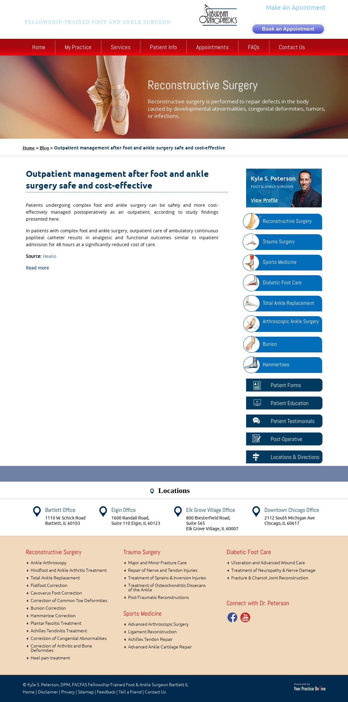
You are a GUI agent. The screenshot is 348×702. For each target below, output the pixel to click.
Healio (49, 256)
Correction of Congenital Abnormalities (69, 638)
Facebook (232, 617)
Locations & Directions (295, 457)
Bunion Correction (48, 608)
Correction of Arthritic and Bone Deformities (61, 648)
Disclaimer (48, 692)
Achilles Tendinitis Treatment (59, 631)
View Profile (264, 200)
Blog (44, 147)
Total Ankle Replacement (55, 578)
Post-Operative (286, 439)
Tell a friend (130, 692)
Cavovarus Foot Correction (56, 593)
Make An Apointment (296, 8)
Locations (174, 490)
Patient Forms (286, 385)
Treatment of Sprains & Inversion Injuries (167, 578)
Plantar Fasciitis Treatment (56, 623)
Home (38, 47)
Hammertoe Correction (53, 615)
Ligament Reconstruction (152, 632)
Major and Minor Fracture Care (157, 563)
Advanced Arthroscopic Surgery (158, 624)
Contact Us (292, 47)
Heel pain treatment (50, 658)
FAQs (254, 47)
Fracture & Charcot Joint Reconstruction (269, 578)
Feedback (106, 692)
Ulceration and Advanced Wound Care (268, 563)
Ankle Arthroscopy (49, 563)
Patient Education (290, 403)
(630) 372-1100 (299, 17)
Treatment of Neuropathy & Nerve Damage (273, 570)
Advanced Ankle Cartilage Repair (160, 647)
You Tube (245, 617)
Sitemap (86, 692)
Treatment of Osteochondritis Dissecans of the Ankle (167, 588)
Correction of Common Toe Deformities (69, 600)
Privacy (68, 692)
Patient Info (163, 47)
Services (121, 47)
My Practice (78, 47)
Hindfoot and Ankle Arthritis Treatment (69, 570)
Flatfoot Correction (49, 585)
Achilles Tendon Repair (150, 639)
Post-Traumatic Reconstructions (158, 597)
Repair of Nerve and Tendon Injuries (163, 570)
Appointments (212, 47)
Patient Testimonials (293, 421)
